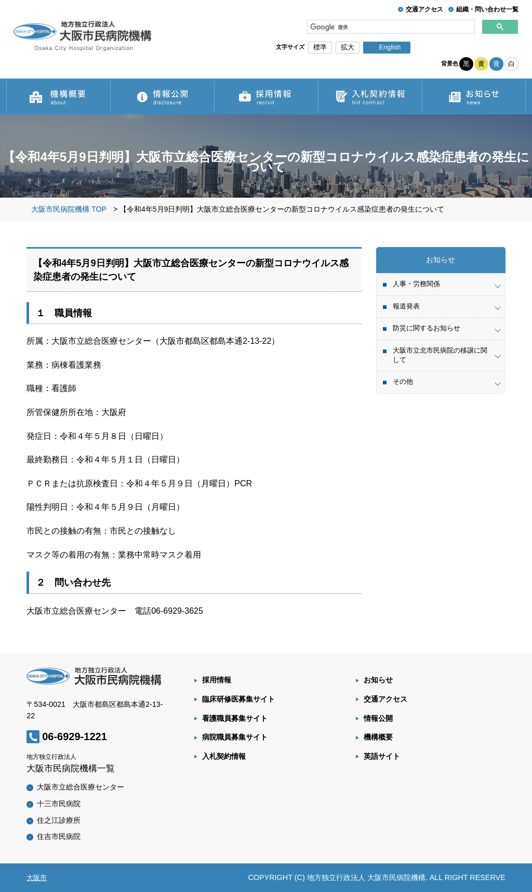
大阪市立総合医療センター (80, 787)
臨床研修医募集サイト (238, 699)
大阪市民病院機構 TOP (68, 209)
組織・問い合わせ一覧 (487, 9)
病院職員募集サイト (235, 737)
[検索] (391, 27)
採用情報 (216, 680)
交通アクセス (424, 9)
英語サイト (382, 756)
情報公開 (378, 718)
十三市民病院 (59, 803)
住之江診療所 (59, 820)
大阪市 (36, 878)
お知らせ (378, 680)
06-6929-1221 (74, 736)
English (390, 47)
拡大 (347, 47)
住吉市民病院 (59, 836)
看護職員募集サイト (235, 718)
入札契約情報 (224, 756)
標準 (320, 47)
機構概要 (378, 737)
